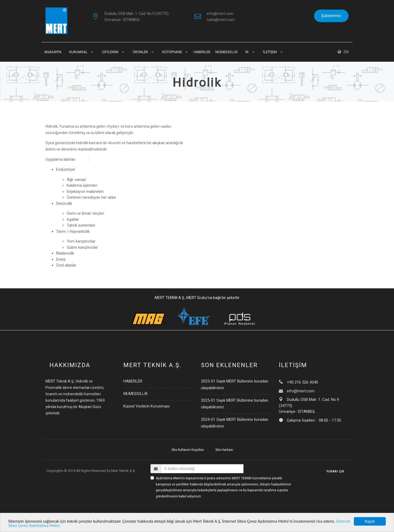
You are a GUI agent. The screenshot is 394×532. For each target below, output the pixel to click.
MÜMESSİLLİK (226, 52)
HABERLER (202, 52)
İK (247, 52)
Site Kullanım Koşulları (187, 450)
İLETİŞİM (270, 52)
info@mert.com (220, 13)
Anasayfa (52, 52)
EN (343, 51)
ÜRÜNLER (140, 52)
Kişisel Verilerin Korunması (146, 406)
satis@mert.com (221, 20)
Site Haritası (224, 450)
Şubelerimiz (331, 15)
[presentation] (190, 509)
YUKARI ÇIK (335, 471)
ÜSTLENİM (110, 52)
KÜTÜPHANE (172, 52)
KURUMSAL (78, 52)
